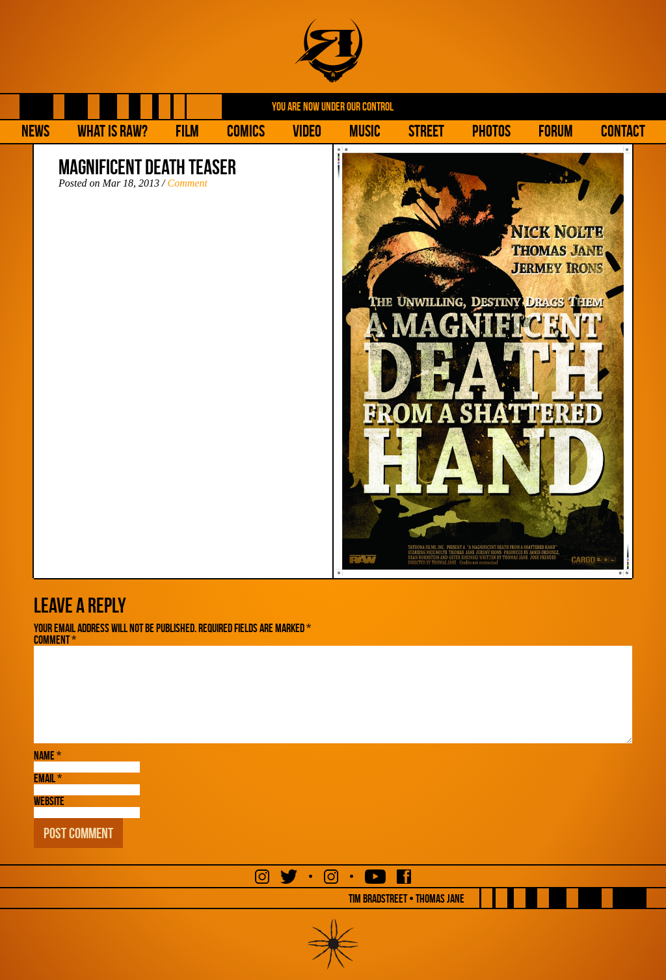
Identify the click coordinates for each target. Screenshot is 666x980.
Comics (246, 131)
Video (307, 131)
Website (49, 801)
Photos (491, 131)
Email (48, 778)
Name (47, 755)
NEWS (35, 131)
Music (364, 131)
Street (426, 131)
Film (187, 131)
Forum (556, 131)
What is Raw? (112, 131)
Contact (623, 131)
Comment (187, 183)
